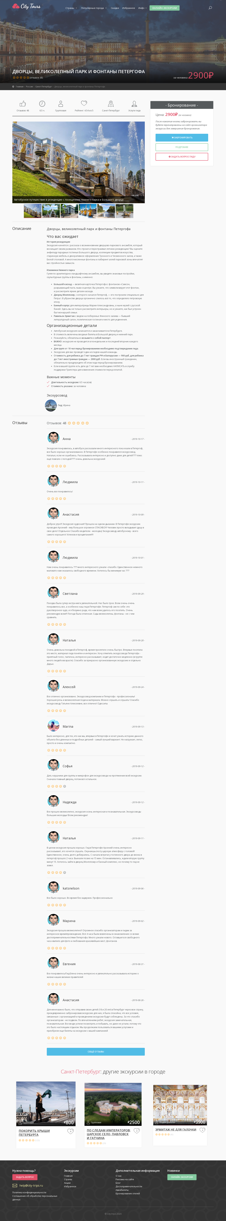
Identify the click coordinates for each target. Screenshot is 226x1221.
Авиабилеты (122, 1189)
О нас (119, 1175)
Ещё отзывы (96, 1051)
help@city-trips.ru (31, 1185)
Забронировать (182, 137)
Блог (118, 1182)
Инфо (143, 8)
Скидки (115, 8)
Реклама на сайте (125, 1179)
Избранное (128, 8)
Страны (72, 8)
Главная (68, 1175)
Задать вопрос (25, 1177)
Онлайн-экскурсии (164, 8)
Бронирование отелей (128, 1193)
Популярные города (94, 8)
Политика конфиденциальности (29, 1192)
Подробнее (182, 147)
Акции (67, 1182)
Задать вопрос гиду (182, 156)
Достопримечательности (129, 1186)
